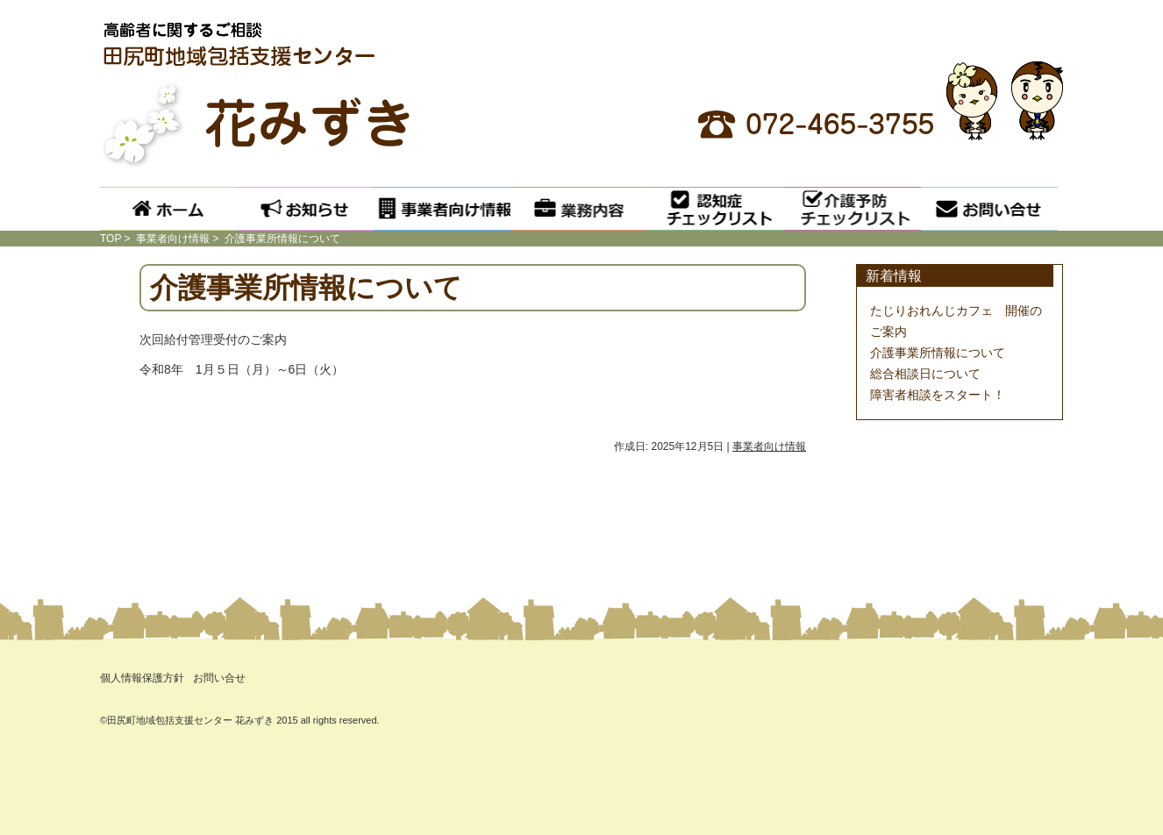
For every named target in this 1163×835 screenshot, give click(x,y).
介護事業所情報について (937, 353)
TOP (110, 238)
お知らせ (305, 209)
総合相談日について (925, 374)
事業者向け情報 (442, 209)
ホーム (168, 209)
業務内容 (578, 209)
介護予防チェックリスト (852, 209)
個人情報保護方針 (142, 678)
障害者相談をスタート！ (937, 395)
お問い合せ (989, 209)
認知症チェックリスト (715, 209)
